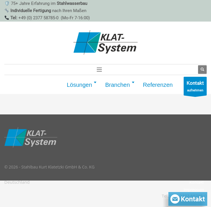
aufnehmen (195, 87)
